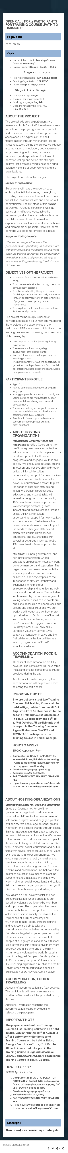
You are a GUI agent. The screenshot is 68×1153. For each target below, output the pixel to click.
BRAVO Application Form (27, 750)
